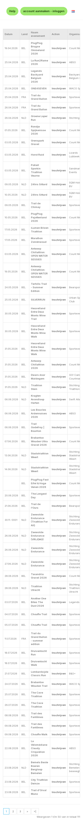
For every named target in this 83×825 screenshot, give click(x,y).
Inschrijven (59, 48)
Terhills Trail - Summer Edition (39, 287)
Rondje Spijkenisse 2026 (38, 130)
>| (35, 811)
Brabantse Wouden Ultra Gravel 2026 (39, 441)
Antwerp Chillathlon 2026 (37, 364)
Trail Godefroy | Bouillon (37, 427)
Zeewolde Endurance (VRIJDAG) (37, 536)
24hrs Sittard (39, 184)
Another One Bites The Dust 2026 (38, 602)
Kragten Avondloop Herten (37, 399)
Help (12, 11)
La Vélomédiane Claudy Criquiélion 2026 (39, 748)
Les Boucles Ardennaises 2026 (39, 413)
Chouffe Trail (39, 614)
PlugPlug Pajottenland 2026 (39, 217)
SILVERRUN (38, 299)
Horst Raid (37, 154)
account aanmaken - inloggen (43, 11)
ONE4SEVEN (39, 88)
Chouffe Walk (39, 734)
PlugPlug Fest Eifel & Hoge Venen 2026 (39, 483)
